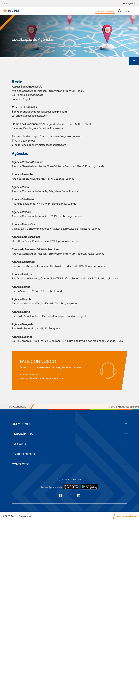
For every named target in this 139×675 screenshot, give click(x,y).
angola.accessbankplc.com (32, 115)
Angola (129, 3)
